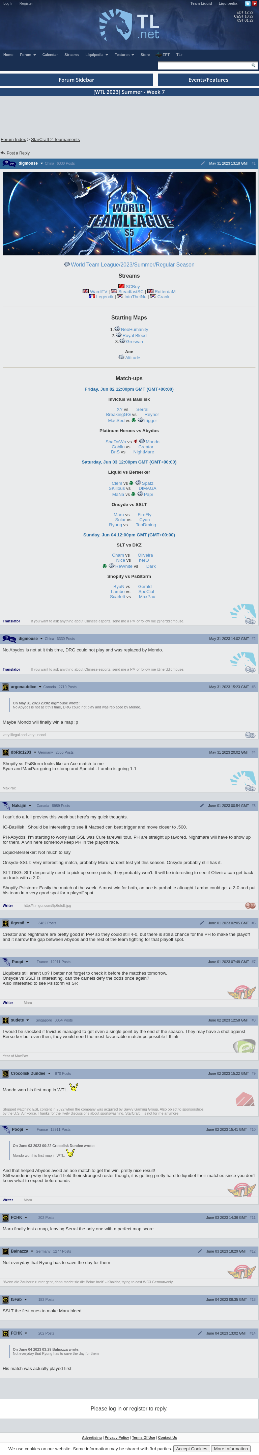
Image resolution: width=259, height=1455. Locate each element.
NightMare (144, 451)
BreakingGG (118, 414)
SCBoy (133, 286)
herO (144, 560)
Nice (120, 560)
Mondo (149, 441)
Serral (142, 409)
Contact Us (167, 1437)
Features (125, 55)
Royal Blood (131, 335)
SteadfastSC (131, 291)
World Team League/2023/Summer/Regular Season (129, 265)
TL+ (179, 55)
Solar (120, 519)
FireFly (144, 514)
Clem (117, 483)
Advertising (92, 1437)
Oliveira (145, 555)
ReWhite (120, 566)
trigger (147, 420)
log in (115, 1408)
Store (145, 55)
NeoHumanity (131, 329)
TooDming (146, 524)
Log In (8, 3)
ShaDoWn (116, 441)
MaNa (118, 494)
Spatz (144, 483)
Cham (118, 555)
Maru (119, 514)
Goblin (118, 446)
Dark (151, 566)
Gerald (145, 586)
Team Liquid (201, 3)
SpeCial (146, 591)
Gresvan (131, 341)
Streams (71, 55)
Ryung (115, 524)
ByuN (118, 586)
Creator (145, 446)
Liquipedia (228, 3)
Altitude (129, 357)
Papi (145, 494)
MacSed (116, 420)
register (138, 1408)
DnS (115, 451)
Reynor (152, 414)
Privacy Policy (117, 1437)
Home (8, 55)
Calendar (50, 55)
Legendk (104, 296)
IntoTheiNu (135, 296)
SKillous (117, 488)
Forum (28, 55)
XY (120, 409)
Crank (163, 296)
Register (26, 3)
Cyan (144, 519)
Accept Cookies (191, 1448)
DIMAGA (147, 488)
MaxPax (147, 596)
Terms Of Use (143, 1437)
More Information (231, 1448)
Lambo (118, 591)
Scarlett (117, 596)
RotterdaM (164, 291)
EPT (162, 55)
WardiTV (98, 291)
